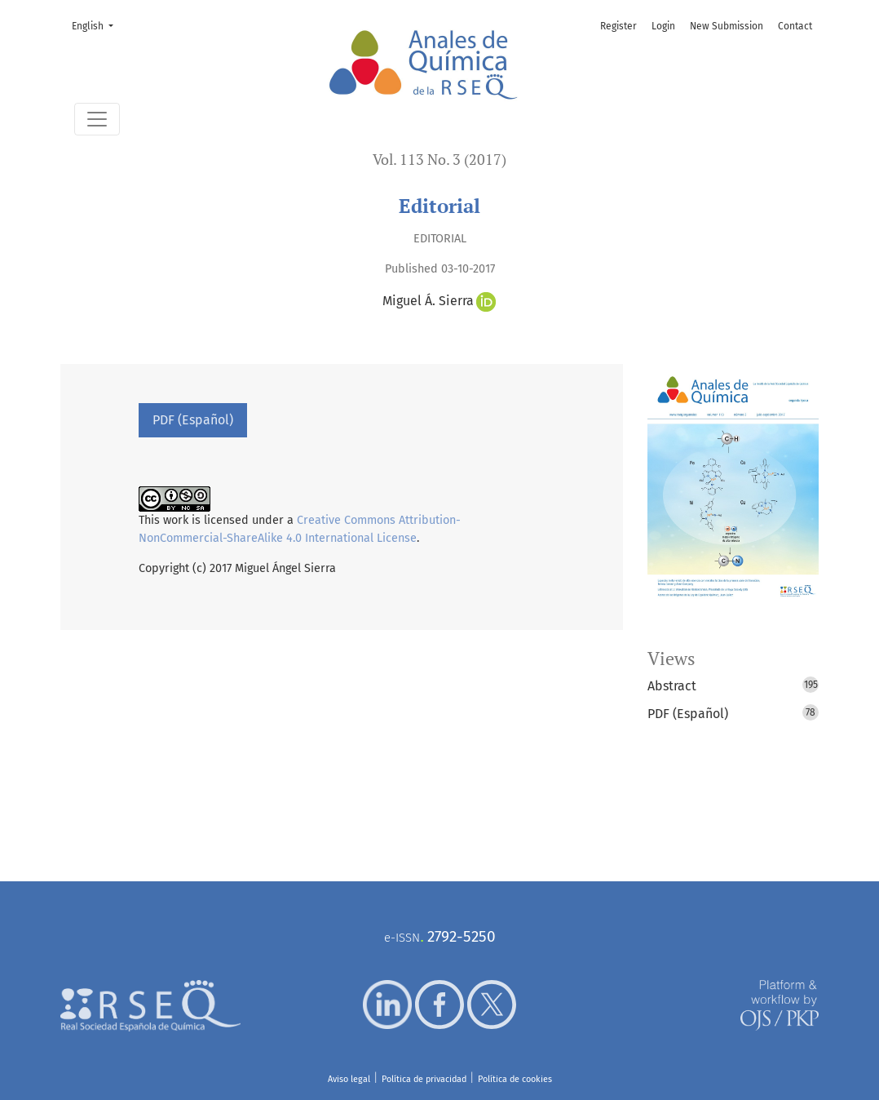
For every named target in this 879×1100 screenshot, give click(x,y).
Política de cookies (515, 1079)
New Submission (726, 26)
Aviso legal (349, 1079)
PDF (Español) (192, 420)
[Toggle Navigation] (97, 119)
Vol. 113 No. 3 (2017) (439, 159)
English (97, 25)
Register (618, 26)
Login (663, 26)
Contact (795, 26)
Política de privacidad (424, 1079)
